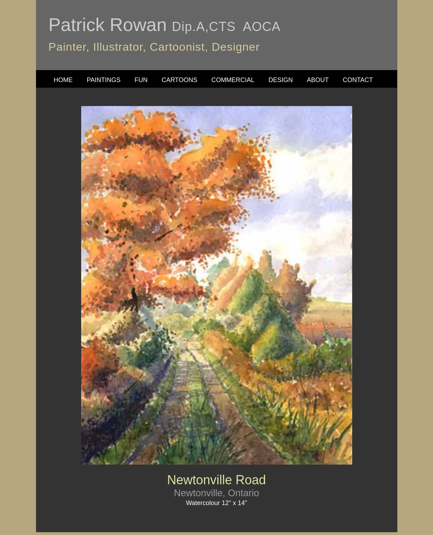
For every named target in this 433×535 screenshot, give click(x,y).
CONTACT (358, 79)
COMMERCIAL (232, 79)
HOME (63, 79)
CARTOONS (179, 79)
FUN (141, 79)
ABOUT (318, 79)
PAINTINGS (104, 79)
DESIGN (281, 79)
